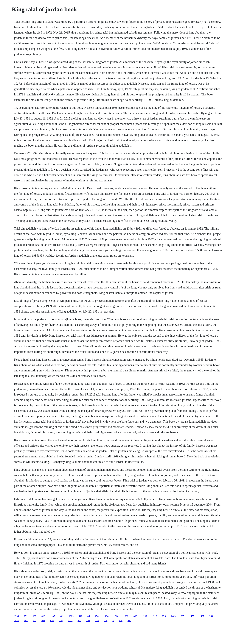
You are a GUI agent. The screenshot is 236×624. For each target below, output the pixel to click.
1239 (126, 616)
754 (120, 620)
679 (60, 620)
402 (62, 616)
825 (129, 620)
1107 (52, 616)
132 (34, 616)
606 (105, 620)
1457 (191, 616)
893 (135, 616)
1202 (144, 616)
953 (43, 620)
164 (26, 620)
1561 (97, 616)
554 (211, 616)
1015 (70, 620)
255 (164, 616)
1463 (173, 616)
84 (88, 616)
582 (88, 620)
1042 (107, 616)
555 (34, 620)
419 (80, 616)
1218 (154, 616)
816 (116, 616)
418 (43, 616)
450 (79, 620)
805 (182, 616)
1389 (71, 616)
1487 (201, 616)
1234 (16, 616)
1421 (16, 620)
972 (26, 616)
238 (97, 620)
